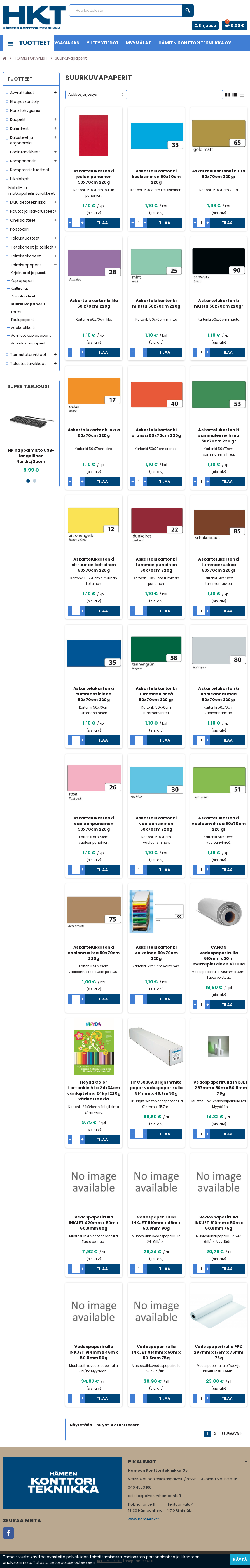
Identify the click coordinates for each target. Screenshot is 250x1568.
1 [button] (28, 481)
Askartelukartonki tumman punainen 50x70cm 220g (156, 564)
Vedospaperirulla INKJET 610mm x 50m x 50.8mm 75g (219, 1222)
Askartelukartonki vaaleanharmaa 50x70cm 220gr (218, 694)
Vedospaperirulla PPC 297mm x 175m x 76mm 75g (218, 1352)
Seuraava (232, 1433)
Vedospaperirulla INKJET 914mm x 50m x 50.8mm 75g (156, 1352)
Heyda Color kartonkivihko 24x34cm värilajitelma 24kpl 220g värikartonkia (94, 1090)
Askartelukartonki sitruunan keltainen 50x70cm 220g (94, 564)
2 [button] (34, 481)
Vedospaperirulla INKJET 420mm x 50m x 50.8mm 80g (94, 1222)
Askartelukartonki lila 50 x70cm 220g (94, 303)
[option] (31, 435)
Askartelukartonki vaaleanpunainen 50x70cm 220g (93, 823)
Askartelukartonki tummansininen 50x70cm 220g (93, 694)
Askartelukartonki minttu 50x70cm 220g (156, 303)
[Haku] (131, 10)
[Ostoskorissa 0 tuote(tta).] (234, 25)
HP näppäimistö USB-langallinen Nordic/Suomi (31, 455)
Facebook (8, 1533)
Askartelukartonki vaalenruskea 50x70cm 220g (94, 952)
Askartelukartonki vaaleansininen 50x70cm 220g (156, 823)
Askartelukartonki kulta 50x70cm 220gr (218, 173)
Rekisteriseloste (109, 1561)
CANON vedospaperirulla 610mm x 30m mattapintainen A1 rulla (219, 955)
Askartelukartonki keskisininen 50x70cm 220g (156, 176)
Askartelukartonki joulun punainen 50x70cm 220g (93, 176)
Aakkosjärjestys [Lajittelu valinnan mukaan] (82, 94)
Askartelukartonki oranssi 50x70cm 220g (156, 432)
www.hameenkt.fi (144, 1519)
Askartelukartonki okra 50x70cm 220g (94, 432)
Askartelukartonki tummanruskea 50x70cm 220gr (218, 564)
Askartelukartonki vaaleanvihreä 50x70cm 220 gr (219, 823)
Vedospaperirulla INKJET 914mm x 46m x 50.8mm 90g (93, 1352)
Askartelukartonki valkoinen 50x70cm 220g (156, 952)
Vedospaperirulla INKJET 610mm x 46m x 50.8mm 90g (156, 1222)
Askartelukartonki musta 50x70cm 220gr (218, 303)
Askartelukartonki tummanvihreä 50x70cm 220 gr (156, 694)
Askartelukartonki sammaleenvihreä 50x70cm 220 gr (218, 435)
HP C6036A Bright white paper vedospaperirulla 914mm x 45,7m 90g (156, 1087)
